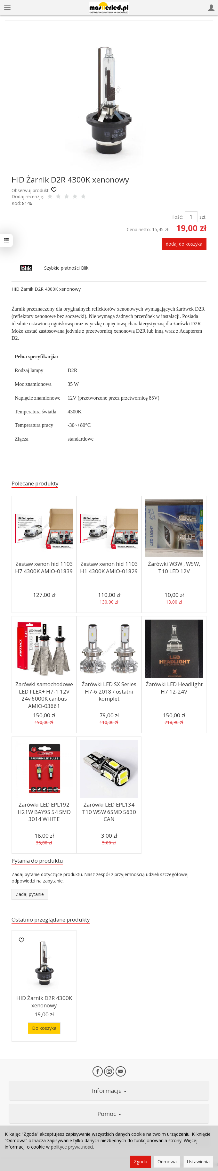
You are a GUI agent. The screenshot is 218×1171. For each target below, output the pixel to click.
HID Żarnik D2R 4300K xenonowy (44, 1001)
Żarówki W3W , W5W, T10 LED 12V (174, 567)
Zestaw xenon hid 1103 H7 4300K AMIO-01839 (44, 567)
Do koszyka (44, 1028)
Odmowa (167, 1162)
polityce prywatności (72, 1147)
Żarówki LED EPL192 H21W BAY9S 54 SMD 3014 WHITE (44, 812)
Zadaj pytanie (30, 894)
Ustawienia (198, 1162)
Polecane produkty (35, 483)
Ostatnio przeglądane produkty (51, 919)
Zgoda (140, 1162)
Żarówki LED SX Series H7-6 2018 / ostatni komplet (109, 691)
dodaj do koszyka (184, 244)
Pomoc (109, 1114)
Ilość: (177, 217)
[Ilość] (191, 216)
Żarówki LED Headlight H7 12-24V (174, 687)
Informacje (109, 1090)
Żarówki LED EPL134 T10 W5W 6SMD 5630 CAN (109, 812)
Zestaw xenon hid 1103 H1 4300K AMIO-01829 (109, 567)
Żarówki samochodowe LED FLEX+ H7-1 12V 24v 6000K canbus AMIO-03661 (44, 695)
